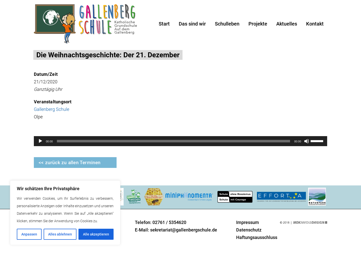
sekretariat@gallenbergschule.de (183, 229)
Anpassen (29, 234)
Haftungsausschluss (256, 237)
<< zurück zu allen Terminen (70, 162)
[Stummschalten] (306, 141)
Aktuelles (286, 24)
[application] (180, 141)
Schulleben (227, 24)
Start (164, 24)
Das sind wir (192, 24)
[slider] (173, 141)
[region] (65, 212)
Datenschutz (248, 229)
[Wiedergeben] (40, 141)
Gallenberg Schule (51, 109)
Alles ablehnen (60, 234)
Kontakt (315, 24)
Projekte (257, 24)
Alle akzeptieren (96, 234)
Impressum (247, 222)
